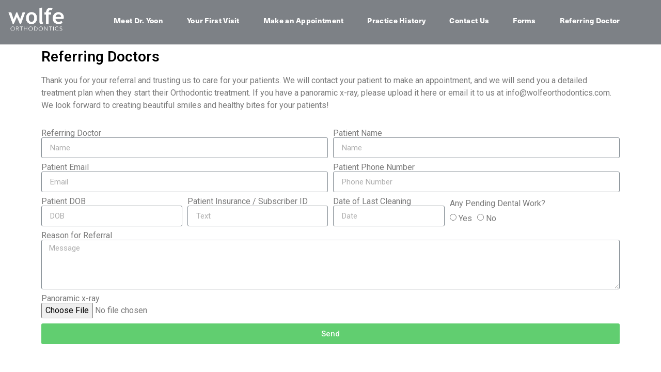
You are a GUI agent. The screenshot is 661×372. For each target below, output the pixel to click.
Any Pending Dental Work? (497, 203)
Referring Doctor (590, 20)
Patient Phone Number (374, 167)
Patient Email (65, 167)
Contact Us (469, 20)
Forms (524, 20)
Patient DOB (63, 201)
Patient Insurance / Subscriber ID (247, 201)
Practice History (396, 20)
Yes (465, 218)
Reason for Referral (76, 235)
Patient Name (357, 133)
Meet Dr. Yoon (138, 20)
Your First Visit (213, 20)
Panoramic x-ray (70, 299)
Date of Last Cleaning (372, 201)
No (491, 218)
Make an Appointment (303, 20)
